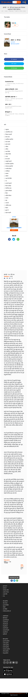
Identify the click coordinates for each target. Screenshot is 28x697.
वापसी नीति (5, 594)
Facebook (14, 59)
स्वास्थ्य (6, 173)
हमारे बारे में (5, 586)
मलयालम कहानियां (6, 649)
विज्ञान (6, 207)
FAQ (4, 596)
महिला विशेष (8, 154)
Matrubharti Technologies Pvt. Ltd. (17, 693)
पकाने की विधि (8, 178)
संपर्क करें (4, 588)
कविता (6, 149)
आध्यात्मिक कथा (8, 132)
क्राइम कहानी (8, 212)
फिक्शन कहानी (8, 134)
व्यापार (6, 198)
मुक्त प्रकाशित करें (17, 2)
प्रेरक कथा (7, 136)
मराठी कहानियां (6, 643)
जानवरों (7, 202)
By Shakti (13, 42)
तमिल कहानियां (6, 651)
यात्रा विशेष (7, 151)
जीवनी (6, 176)
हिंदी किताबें (5, 617)
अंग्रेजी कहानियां (6, 645)
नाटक (6, 156)
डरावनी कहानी (8, 183)
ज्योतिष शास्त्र (8, 205)
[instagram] (7, 662)
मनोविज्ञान (7, 171)
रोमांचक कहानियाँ (9, 166)
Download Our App (14, 577)
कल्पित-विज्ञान (8, 195)
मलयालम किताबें (6, 630)
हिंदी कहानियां (5, 638)
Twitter (14, 63)
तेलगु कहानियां (5, 653)
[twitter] (10, 662)
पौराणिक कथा (8, 188)
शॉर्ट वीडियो (5, 609)
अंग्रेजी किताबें (5, 615)
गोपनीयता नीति (6, 590)
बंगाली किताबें (5, 628)
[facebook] (4, 662)
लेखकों (4, 607)
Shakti (14, 23)
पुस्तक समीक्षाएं (8, 190)
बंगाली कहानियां (6, 647)
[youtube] (13, 662)
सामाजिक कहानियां (9, 163)
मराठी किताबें (5, 622)
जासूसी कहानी (8, 161)
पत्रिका (6, 146)
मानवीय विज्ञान (8, 168)
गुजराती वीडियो (6, 605)
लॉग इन (23, 2)
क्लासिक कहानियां (9, 139)
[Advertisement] (14, 256)
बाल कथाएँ (7, 141)
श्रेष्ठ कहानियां (5, 601)
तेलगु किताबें (5, 626)
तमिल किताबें (5, 624)
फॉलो (15, 25)
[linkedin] (16, 662)
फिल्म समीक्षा (8, 185)
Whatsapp (14, 68)
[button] (15, 2)
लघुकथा (7, 129)
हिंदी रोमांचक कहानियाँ (15, 43)
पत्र (6, 180)
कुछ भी (6, 210)
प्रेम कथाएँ (7, 158)
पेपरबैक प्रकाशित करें (7, 611)
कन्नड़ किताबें (5, 632)
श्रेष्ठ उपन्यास (5, 603)
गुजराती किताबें (6, 619)
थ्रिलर (6, 193)
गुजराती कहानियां (6, 640)
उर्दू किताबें (5, 634)
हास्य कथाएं (7, 144)
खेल (6, 200)
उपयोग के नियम (6, 592)
